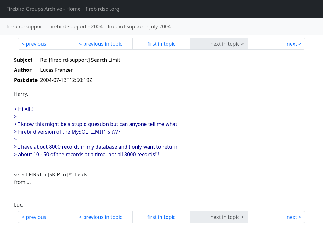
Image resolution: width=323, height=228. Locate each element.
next (292, 43)
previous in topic (102, 43)
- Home (43, 8)
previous (36, 43)
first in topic (161, 43)
